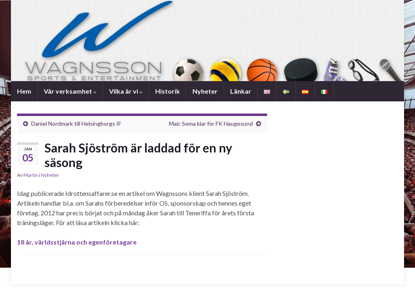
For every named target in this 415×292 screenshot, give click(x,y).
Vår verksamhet (70, 91)
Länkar (240, 91)
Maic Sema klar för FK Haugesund (211, 123)
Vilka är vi (126, 91)
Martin (31, 175)
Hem (24, 91)
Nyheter (205, 91)
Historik (167, 91)
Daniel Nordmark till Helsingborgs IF (76, 123)
